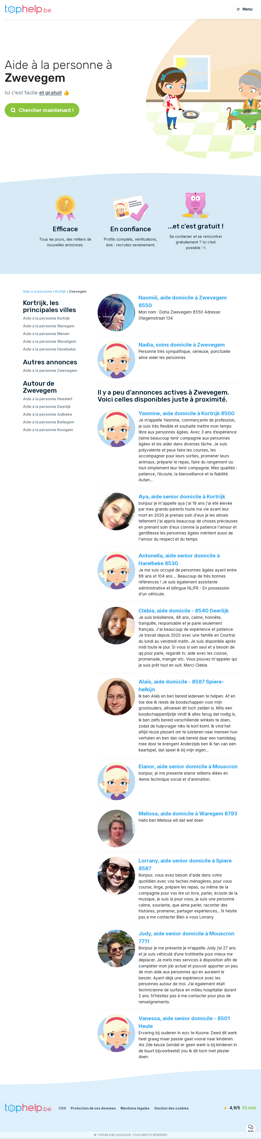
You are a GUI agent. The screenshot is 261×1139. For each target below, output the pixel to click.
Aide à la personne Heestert (47, 398)
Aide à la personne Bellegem (48, 422)
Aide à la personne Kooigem (48, 429)
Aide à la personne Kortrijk (46, 318)
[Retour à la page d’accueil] (28, 9)
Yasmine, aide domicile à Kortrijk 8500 (187, 413)
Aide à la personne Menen (46, 333)
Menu (244, 9)
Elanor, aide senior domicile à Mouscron (188, 766)
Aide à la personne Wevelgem (49, 341)
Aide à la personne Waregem (48, 326)
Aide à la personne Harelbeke (49, 349)
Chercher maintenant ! (42, 110)
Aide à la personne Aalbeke (47, 414)
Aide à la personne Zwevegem (50, 370)
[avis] (229, 1108)
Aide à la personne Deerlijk (47, 406)
